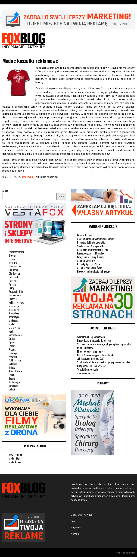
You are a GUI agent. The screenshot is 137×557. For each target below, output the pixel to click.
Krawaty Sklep (15, 455)
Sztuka (12, 378)
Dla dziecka (14, 273)
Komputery (14, 313)
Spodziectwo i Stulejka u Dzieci (92, 246)
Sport (11, 375)
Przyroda (13, 357)
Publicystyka (15, 360)
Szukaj (5, 191)
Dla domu (13, 270)
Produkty (13, 349)
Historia (13, 299)
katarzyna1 (28, 176)
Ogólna (12, 342)
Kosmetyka (14, 317)
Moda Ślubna (15, 462)
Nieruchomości (16, 335)
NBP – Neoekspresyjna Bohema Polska (95, 355)
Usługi (12, 389)
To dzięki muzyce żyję (87, 369)
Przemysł (13, 353)
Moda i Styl (14, 458)
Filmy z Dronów (84, 235)
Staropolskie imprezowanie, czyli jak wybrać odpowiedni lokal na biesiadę (104, 346)
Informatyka (15, 310)
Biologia (12, 255)
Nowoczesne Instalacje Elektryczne (93, 271)
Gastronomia (15, 295)
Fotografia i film (16, 291)
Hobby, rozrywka (16, 302)
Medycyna (13, 320)
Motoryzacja (14, 328)
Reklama (13, 364)
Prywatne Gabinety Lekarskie (91, 242)
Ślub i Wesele (15, 371)
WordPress (130, 552)
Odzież (12, 339)
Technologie (14, 382)
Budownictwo (15, 266)
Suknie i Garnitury (86, 261)
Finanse (12, 284)
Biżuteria (13, 263)
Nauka (12, 331)
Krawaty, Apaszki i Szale (88, 264)
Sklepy (12, 368)
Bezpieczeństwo (16, 252)
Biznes (12, 259)
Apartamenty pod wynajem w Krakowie (95, 239)
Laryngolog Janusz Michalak (90, 253)
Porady (12, 346)
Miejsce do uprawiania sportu (91, 351)
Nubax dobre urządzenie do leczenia (94, 340)
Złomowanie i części (86, 373)
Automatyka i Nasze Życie (89, 268)
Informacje (14, 306)
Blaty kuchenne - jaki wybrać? (91, 366)
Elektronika (14, 277)
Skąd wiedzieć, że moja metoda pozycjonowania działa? (103, 362)
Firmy (11, 288)
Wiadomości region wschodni (91, 337)
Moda (11, 324)
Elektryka (13, 281)
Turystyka (13, 386)
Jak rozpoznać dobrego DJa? (90, 359)
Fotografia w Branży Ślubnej (90, 257)
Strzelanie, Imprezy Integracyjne (92, 250)
